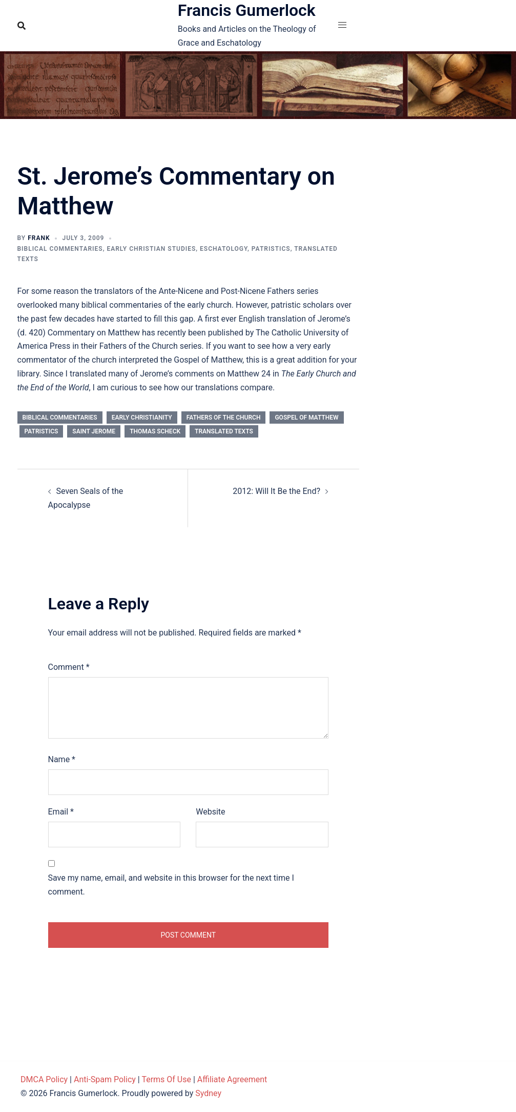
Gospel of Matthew (306, 417)
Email (61, 812)
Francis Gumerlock (247, 10)
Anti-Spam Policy (105, 1079)
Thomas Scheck (155, 431)
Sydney (208, 1093)
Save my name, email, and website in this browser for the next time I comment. (171, 885)
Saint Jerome (93, 431)
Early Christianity (142, 417)
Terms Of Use (166, 1079)
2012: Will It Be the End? (276, 491)
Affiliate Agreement (232, 1079)
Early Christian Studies (151, 248)
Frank (39, 238)
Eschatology (223, 248)
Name (62, 759)
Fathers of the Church (224, 417)
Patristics (271, 248)
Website (210, 812)
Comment (69, 667)
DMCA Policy (44, 1079)
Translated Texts (224, 431)
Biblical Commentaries (60, 248)
